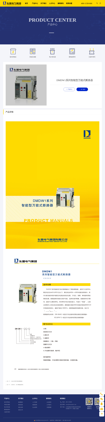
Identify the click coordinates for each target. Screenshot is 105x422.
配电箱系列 (72, 57)
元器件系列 (92, 57)
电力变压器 (52, 57)
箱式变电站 (13, 57)
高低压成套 (32, 57)
